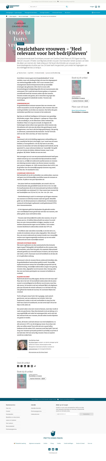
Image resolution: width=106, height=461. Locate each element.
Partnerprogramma (11, 429)
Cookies (59, 443)
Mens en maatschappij (23, 16)
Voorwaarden (9, 414)
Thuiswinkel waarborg (20, 443)
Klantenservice (10, 405)
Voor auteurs (9, 423)
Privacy (52, 443)
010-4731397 (97, 12)
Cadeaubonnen (35, 414)
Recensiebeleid (10, 426)
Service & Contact (80, 443)
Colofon (45, 443)
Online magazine (13, 16)
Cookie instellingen (68, 443)
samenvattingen (33, 349)
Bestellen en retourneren (13, 417)
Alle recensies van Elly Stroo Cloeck (38, 352)
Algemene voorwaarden (34, 443)
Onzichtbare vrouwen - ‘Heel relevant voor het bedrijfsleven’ (43, 16)
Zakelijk (33, 405)
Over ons (8, 408)
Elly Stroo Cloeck (33, 342)
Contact (8, 411)
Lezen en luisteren (11, 420)
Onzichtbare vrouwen (78, 98)
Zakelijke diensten (36, 408)
